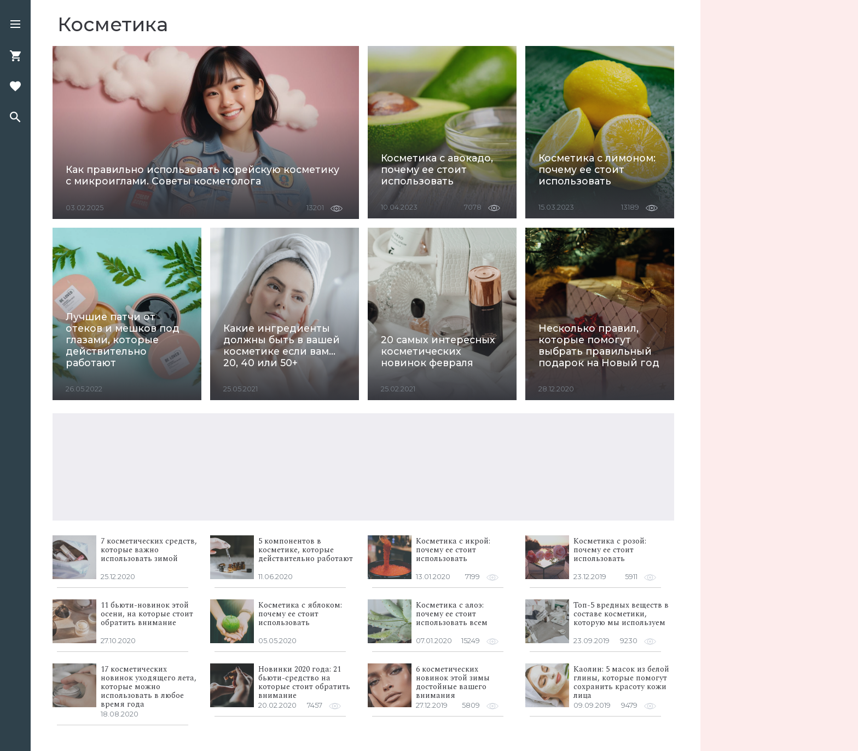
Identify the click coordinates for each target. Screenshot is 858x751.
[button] (15, 25)
